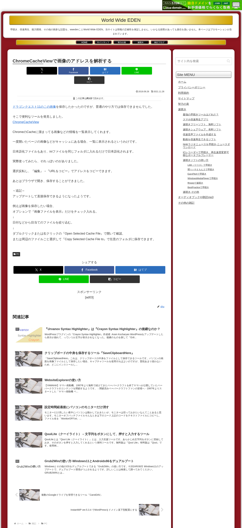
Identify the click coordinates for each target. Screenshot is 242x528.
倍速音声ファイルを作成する (199, 134)
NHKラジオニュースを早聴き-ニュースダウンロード (206, 146)
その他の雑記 (186, 202)
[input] (203, 61)
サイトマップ (186, 98)
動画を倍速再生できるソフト (199, 139)
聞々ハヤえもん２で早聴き (201, 169)
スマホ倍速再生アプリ (195, 119)
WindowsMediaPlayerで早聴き (203, 178)
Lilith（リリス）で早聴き (200, 165)
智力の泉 (183, 103)
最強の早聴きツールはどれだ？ (201, 114)
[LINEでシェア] (115, 71)
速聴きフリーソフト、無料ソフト (202, 124)
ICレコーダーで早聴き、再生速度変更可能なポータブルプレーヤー (206, 154)
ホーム (182, 81)
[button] (140, 71)
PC (16, 245)
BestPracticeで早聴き (198, 187)
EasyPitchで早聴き (197, 174)
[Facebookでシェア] (63, 71)
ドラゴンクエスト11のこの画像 (34, 97)
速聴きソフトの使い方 (195, 160)
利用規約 (183, 92)
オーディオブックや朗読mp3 (196, 197)
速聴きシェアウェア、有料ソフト (202, 129)
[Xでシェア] (38, 71)
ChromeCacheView (26, 112)
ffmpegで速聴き (195, 183)
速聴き (182, 109)
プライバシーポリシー (191, 87)
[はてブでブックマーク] (89, 71)
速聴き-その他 (191, 192)
